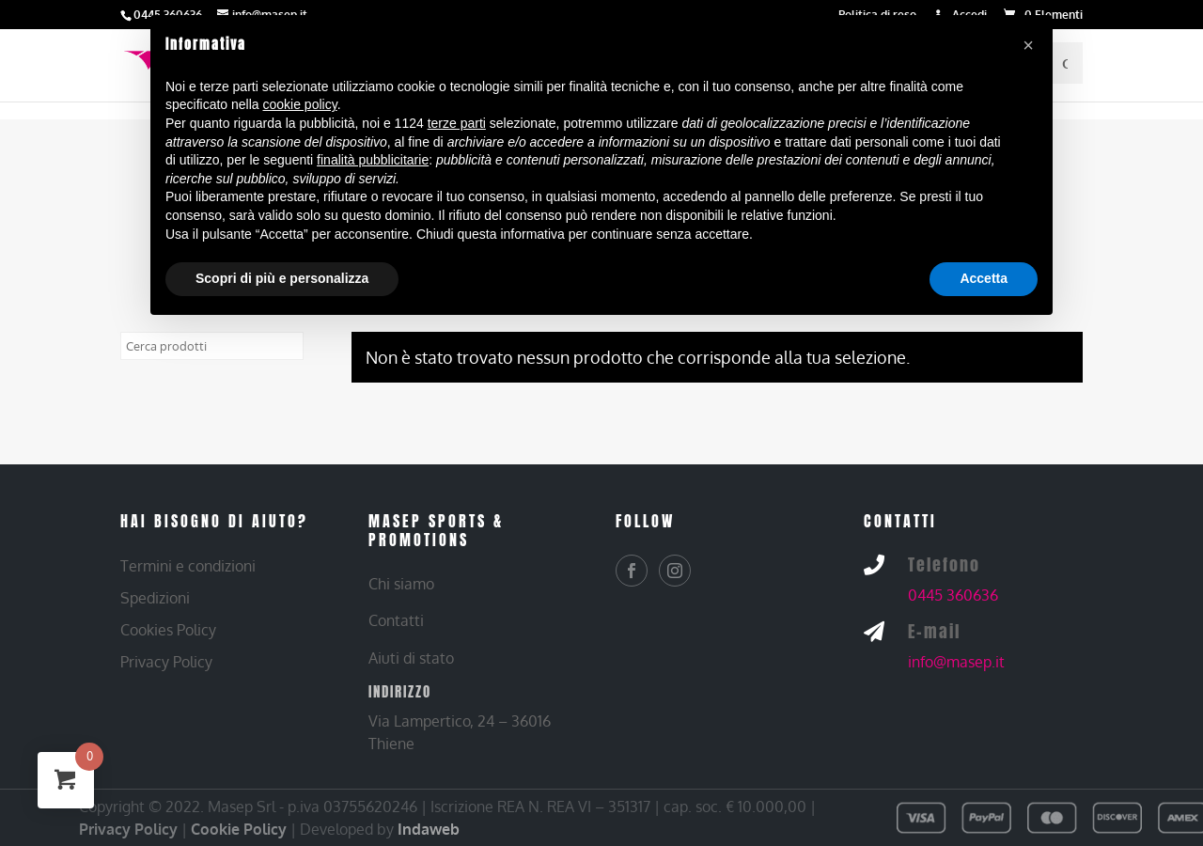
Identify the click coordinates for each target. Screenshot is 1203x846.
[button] (1028, 45)
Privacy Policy (128, 829)
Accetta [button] (984, 278)
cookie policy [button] (300, 104)
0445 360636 (953, 595)
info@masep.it (956, 661)
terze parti (457, 123)
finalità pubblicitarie (373, 159)
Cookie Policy (239, 829)
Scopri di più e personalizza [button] (281, 278)
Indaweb (429, 829)
